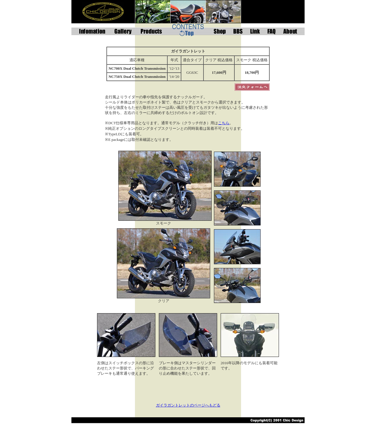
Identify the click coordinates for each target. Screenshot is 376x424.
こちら (223, 123)
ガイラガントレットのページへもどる (188, 405)
